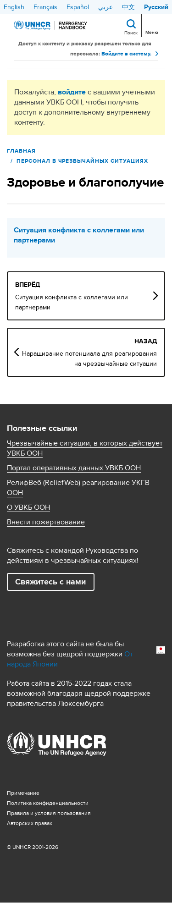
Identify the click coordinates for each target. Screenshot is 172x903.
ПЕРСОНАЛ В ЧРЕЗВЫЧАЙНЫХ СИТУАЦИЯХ (82, 161)
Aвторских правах (29, 823)
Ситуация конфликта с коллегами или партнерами (79, 235)
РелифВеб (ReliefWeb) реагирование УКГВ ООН (78, 488)
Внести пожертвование (46, 522)
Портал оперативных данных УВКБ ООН (74, 468)
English (14, 6)
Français (45, 6)
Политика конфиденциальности (48, 803)
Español (78, 6)
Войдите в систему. (126, 54)
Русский (156, 6)
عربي (105, 6)
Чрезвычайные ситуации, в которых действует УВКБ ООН (84, 448)
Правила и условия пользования (49, 813)
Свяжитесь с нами (50, 582)
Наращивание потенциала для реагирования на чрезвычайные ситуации (89, 358)
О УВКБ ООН (28, 507)
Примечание (23, 793)
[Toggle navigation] (150, 25)
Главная (21, 151)
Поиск (131, 32)
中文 (128, 6)
